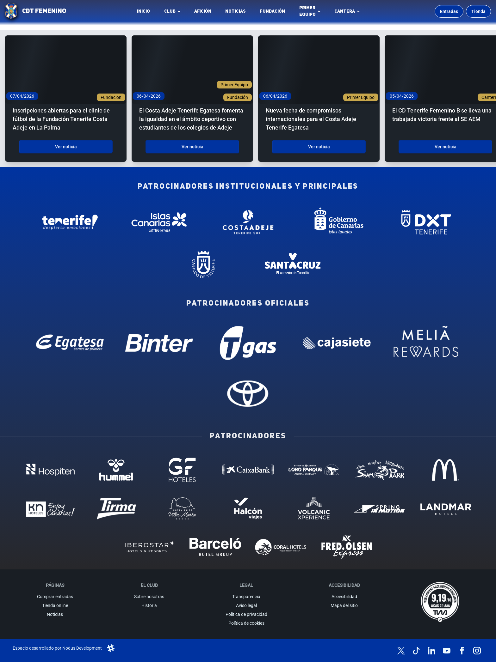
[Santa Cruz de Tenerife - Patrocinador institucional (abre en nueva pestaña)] (292, 264)
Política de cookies (246, 623)
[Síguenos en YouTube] (446, 650)
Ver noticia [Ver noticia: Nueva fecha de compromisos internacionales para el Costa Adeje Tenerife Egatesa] (319, 146)
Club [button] (170, 11)
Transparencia (246, 596)
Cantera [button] (344, 11)
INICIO (143, 11)
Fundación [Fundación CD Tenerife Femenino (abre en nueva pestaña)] (274, 13)
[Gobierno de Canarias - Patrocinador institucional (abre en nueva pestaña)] (337, 222)
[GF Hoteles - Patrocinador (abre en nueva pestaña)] (182, 470)
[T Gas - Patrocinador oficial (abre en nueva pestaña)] (248, 343)
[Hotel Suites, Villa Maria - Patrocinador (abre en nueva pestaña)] (182, 508)
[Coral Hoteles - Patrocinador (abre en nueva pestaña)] (281, 547)
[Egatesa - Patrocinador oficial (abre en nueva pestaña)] (70, 343)
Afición (202, 11)
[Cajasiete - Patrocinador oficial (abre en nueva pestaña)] (337, 343)
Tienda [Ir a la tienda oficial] (478, 11)
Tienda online (55, 605)
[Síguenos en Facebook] (462, 650)
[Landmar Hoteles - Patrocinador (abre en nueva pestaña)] (445, 508)
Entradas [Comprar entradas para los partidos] (449, 11)
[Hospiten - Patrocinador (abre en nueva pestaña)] (50, 470)
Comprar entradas (55, 596)
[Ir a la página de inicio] (11, 11)
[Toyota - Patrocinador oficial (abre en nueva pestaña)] (248, 393)
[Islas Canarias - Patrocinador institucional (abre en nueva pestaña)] (159, 222)
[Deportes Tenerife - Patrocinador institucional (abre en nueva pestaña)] (426, 222)
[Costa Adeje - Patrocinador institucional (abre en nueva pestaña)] (248, 222)
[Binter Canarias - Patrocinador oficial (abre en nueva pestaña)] (159, 343)
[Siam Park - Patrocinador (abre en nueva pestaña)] (379, 470)
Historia (149, 605)
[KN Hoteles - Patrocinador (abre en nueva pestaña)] (50, 508)
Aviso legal (246, 605)
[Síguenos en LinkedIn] (431, 650)
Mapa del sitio (344, 605)
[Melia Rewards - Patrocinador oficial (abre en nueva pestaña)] (426, 343)
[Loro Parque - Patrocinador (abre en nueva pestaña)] (314, 470)
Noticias (235, 11)
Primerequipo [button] (307, 11)
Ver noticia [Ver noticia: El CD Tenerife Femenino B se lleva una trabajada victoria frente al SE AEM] (445, 146)
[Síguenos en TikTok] (416, 650)
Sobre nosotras (149, 596)
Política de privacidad (246, 614)
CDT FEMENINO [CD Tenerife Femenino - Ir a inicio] (44, 11)
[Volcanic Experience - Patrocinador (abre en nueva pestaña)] (314, 508)
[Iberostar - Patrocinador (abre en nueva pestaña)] (149, 547)
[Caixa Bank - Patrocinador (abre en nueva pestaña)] (248, 470)
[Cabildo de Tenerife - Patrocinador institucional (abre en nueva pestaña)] (203, 264)
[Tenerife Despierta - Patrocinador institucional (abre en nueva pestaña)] (70, 222)
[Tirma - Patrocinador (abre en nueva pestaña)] (116, 508)
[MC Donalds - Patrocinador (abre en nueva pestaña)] (445, 470)
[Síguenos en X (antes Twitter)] (401, 650)
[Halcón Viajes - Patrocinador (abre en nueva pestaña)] (248, 508)
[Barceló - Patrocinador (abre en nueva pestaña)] (215, 547)
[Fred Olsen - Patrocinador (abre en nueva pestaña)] (346, 547)
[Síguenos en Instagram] (477, 650)
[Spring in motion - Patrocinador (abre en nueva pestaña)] (379, 508)
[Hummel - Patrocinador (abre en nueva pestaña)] (116, 470)
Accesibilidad (344, 596)
